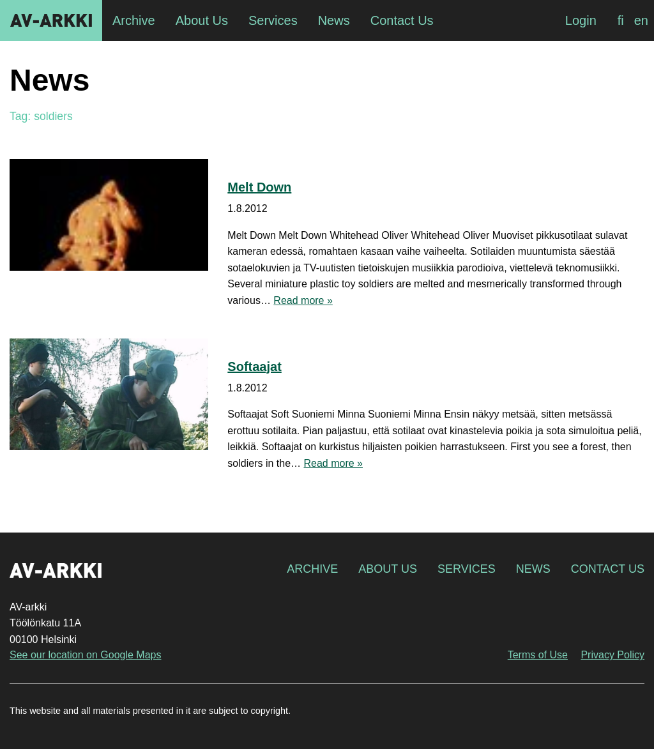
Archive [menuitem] (133, 20)
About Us (387, 569)
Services (466, 569)
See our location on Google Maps (85, 654)
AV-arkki (51, 20)
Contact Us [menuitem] (402, 20)
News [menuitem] (334, 20)
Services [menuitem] (273, 20)
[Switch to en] (641, 20)
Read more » (303, 300)
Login (581, 20)
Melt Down (259, 187)
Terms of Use (538, 654)
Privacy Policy (612, 654)
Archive (312, 569)
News (533, 569)
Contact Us (607, 569)
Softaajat (254, 366)
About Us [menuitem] (202, 20)
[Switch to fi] (620, 20)
